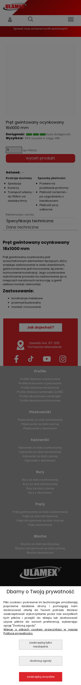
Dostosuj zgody (40, 661)
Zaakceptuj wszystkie (40, 677)
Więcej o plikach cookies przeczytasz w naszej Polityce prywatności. (40, 631)
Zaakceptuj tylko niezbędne (40, 645)
